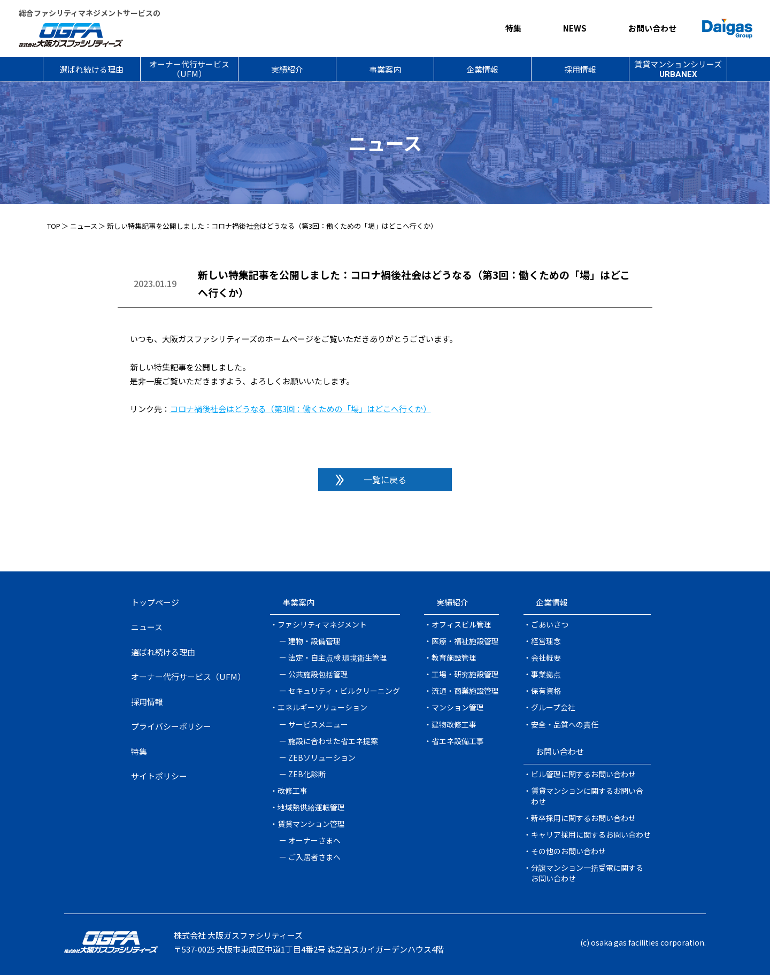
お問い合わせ (652, 28)
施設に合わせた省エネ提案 (333, 741)
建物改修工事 (454, 724)
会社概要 (546, 657)
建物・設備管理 (314, 641)
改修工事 (292, 790)
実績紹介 (287, 69)
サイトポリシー (159, 775)
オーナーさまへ (314, 840)
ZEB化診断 (307, 774)
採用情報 (580, 69)
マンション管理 (458, 707)
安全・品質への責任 (564, 724)
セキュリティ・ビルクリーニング (344, 690)
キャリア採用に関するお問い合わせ (591, 834)
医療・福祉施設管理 (465, 641)
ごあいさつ (549, 624)
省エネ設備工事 (458, 741)
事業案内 (385, 69)
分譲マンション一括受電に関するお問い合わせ (587, 873)
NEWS (575, 28)
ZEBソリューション (322, 757)
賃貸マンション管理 (311, 823)
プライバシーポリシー (171, 726)
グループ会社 (553, 707)
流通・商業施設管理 (465, 690)
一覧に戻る (385, 479)
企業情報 (482, 69)
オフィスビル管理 (461, 624)
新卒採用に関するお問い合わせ (583, 817)
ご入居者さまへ (314, 857)
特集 (513, 28)
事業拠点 (546, 674)
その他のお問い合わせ (568, 851)
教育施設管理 (454, 657)
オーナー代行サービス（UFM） (189, 68)
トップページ (155, 602)
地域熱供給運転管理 (311, 807)
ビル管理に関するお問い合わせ (583, 774)
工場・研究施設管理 (465, 674)
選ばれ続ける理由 (91, 69)
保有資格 (546, 690)
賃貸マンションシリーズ (678, 68)
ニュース (83, 226)
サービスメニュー (318, 724)
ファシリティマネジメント (322, 624)
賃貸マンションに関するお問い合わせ (587, 796)
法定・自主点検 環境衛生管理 (337, 657)
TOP (53, 226)
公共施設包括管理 (318, 674)
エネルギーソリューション (322, 707)
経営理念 (546, 641)
